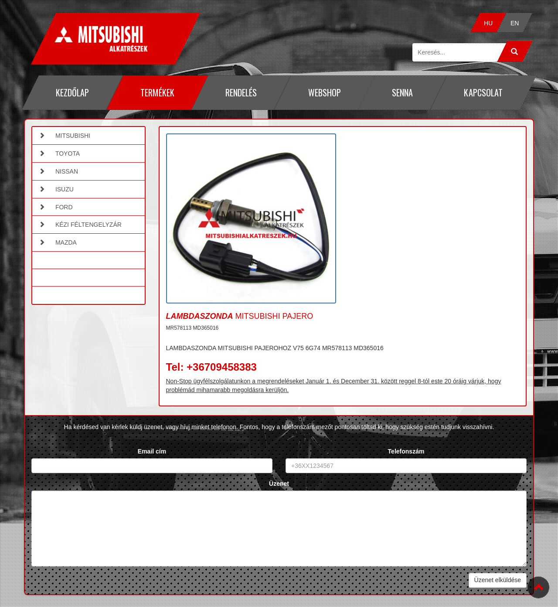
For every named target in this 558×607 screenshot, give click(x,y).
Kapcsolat (483, 92)
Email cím (152, 451)
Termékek (157, 92)
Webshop (324, 92)
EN (514, 23)
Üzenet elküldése (497, 579)
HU (488, 23)
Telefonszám (406, 451)
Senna (402, 92)
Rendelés (241, 92)
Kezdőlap (72, 92)
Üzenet (279, 483)
